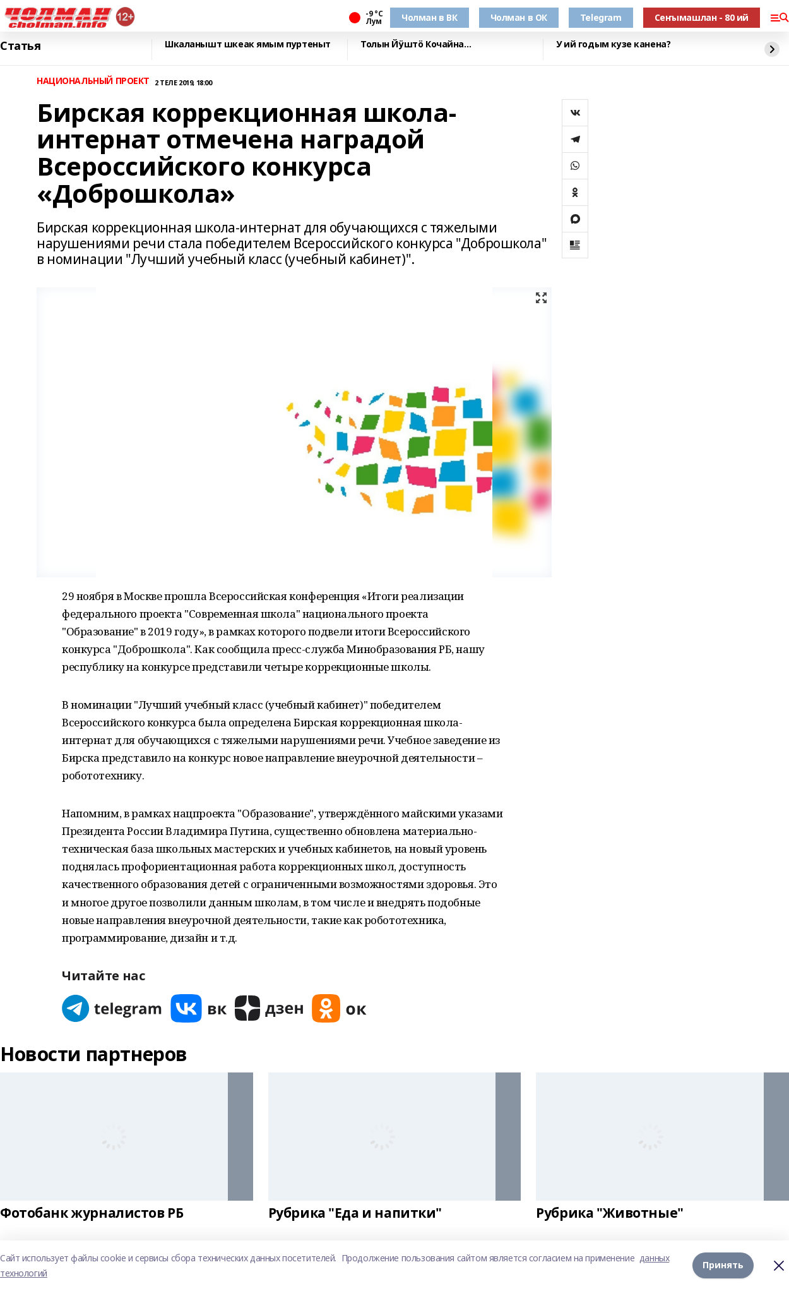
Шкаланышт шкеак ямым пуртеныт (248, 44)
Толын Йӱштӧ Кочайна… (416, 44)
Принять (723, 1265)
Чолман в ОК (518, 17)
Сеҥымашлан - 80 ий (702, 17)
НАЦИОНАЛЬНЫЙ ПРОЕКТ (93, 81)
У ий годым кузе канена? (613, 44)
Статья (20, 46)
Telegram (601, 17)
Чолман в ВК (429, 17)
